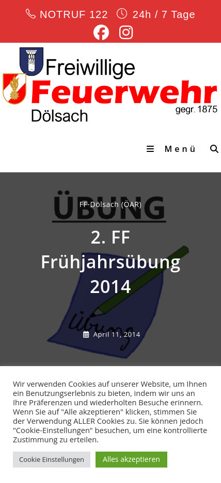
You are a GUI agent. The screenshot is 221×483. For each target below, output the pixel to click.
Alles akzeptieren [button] (131, 459)
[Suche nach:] (211, 148)
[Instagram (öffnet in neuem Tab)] (123, 32)
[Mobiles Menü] (174, 148)
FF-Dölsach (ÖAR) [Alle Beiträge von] (111, 204)
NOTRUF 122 (73, 14)
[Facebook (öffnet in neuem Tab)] (101, 32)
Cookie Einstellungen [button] (51, 459)
